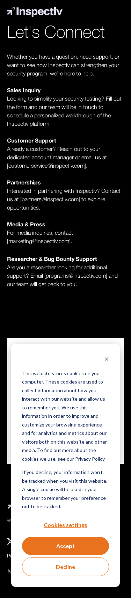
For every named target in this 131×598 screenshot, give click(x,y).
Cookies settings (65, 525)
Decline (65, 566)
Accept (65, 545)
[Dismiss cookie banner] (106, 359)
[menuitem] (10, 541)
